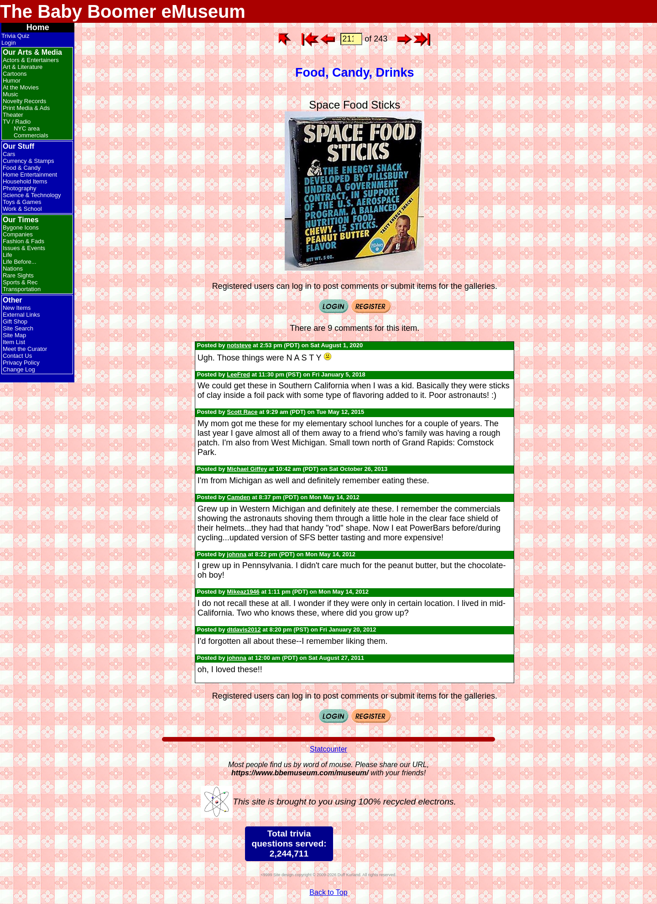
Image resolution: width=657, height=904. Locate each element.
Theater (13, 114)
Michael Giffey (247, 468)
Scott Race (242, 411)
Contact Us (17, 355)
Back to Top (328, 892)
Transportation (22, 289)
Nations (13, 268)
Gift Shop (15, 321)
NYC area (27, 128)
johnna (236, 554)
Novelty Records (24, 101)
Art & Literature (22, 66)
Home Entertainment (30, 174)
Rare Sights (18, 275)
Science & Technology (32, 195)
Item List (14, 342)
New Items (17, 307)
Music (10, 94)
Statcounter (328, 749)
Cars (9, 154)
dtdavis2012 (244, 629)
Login (8, 42)
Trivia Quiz (15, 35)
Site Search (18, 328)
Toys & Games (22, 202)
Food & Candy (22, 167)
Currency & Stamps (28, 160)
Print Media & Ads (26, 108)
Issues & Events (24, 248)
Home (37, 27)
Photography (19, 188)
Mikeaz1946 (243, 591)
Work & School (22, 208)
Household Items (25, 181)
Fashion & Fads (23, 241)
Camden (238, 497)
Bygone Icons (21, 227)
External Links (21, 314)
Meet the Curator (25, 348)
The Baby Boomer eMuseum (122, 11)
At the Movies (21, 87)
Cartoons (15, 73)
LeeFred (238, 374)
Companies (18, 234)
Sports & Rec (20, 282)
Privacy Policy (21, 362)
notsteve (239, 345)
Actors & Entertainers (31, 60)
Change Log (19, 369)
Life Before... (19, 261)
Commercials (31, 135)
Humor (12, 80)
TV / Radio (17, 121)
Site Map (14, 335)
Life (7, 254)
